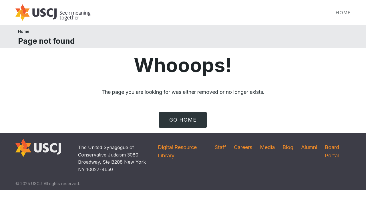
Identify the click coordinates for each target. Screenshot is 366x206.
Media (267, 147)
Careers (243, 147)
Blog (288, 147)
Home (343, 12)
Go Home (182, 120)
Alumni (309, 147)
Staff (220, 147)
